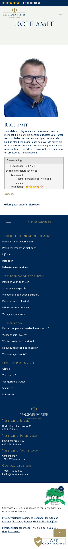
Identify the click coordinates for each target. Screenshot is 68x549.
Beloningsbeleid (33, 521)
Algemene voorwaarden (35, 517)
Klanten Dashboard (39, 221)
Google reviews (11, 531)
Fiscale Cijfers (49, 521)
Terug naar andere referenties (22, 204)
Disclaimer (17, 521)
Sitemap (53, 517)
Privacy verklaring (11, 517)
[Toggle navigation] (60, 13)
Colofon (6, 521)
